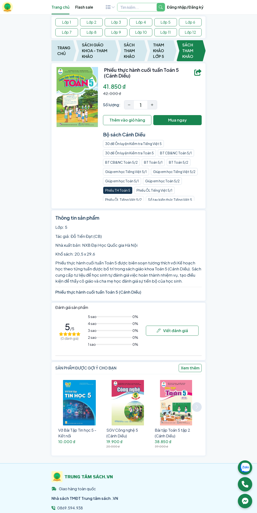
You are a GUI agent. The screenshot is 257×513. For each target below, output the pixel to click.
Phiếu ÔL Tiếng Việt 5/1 (154, 190)
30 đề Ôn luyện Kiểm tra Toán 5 (129, 153)
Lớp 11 (165, 32)
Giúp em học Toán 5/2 (162, 181)
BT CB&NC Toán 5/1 (176, 153)
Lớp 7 (67, 32)
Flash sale (84, 7)
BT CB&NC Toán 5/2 (121, 162)
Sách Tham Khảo (129, 50)
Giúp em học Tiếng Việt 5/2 (174, 171)
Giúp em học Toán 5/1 (122, 181)
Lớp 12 (190, 32)
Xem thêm (190, 367)
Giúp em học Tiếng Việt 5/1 (126, 171)
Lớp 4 (141, 22)
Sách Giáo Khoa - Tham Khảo (94, 50)
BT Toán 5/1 (153, 162)
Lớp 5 (165, 22)
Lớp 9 (116, 32)
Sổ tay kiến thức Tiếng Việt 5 (170, 199)
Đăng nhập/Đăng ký (185, 7)
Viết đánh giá (172, 330)
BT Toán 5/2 (178, 162)
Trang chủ (60, 7)
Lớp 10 (141, 32)
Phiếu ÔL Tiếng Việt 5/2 (123, 199)
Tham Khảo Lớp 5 (158, 50)
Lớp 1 (66, 22)
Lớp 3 (116, 22)
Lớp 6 (190, 22)
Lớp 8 (91, 32)
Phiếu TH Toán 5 (117, 190)
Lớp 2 (91, 22)
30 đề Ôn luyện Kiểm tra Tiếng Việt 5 (133, 143)
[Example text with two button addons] (137, 7)
